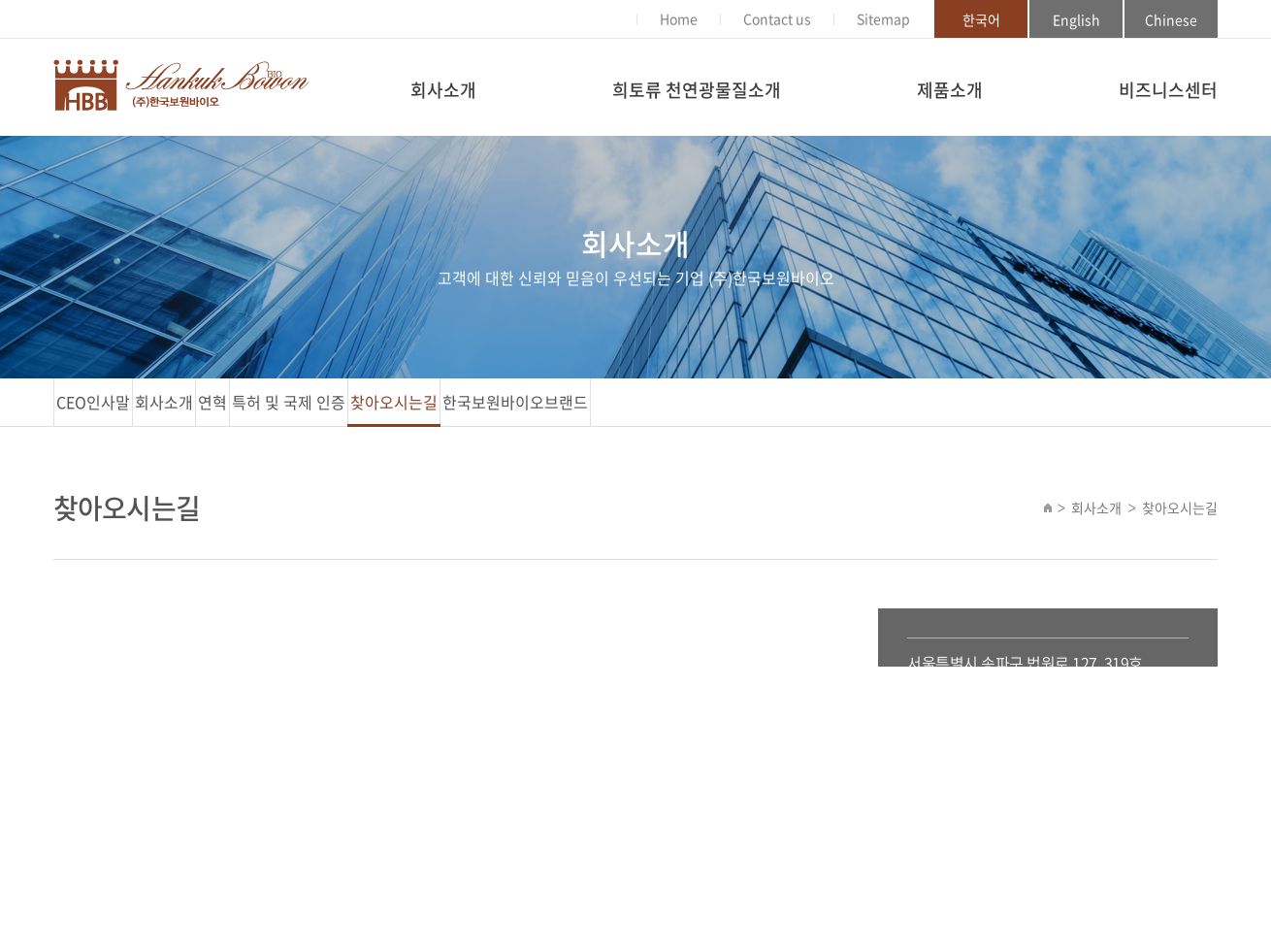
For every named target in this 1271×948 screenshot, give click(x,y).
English (1076, 19)
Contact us (777, 18)
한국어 (981, 19)
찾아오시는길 (394, 401)
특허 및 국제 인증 (288, 401)
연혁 (212, 401)
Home (679, 18)
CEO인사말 (93, 401)
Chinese (1171, 19)
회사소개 (443, 90)
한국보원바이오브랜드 (515, 401)
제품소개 (950, 90)
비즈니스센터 (1168, 90)
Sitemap (883, 18)
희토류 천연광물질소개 (696, 90)
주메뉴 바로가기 (0, 0)
